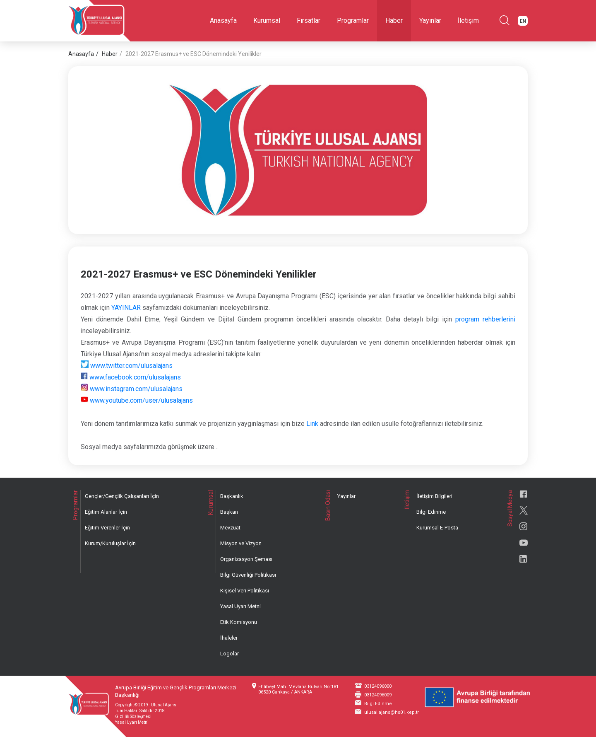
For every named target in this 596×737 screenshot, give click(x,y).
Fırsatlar (308, 20)
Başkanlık (231, 496)
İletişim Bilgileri (434, 496)
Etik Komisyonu (238, 622)
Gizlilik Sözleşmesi (133, 716)
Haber (394, 20)
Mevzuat (230, 527)
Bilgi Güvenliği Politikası (248, 575)
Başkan (229, 512)
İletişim (468, 20)
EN (523, 21)
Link (312, 424)
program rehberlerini (485, 319)
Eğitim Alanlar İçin (106, 512)
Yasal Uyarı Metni (240, 606)
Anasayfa (223, 20)
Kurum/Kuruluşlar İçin (110, 543)
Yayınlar (430, 20)
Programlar (353, 20)
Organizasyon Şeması (246, 559)
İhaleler (229, 638)
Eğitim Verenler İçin (107, 527)
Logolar (229, 653)
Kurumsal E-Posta (437, 527)
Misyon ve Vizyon (241, 543)
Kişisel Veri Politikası (244, 590)
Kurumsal (266, 20)
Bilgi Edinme (431, 512)
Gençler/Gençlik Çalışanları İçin (122, 496)
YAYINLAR (126, 308)
